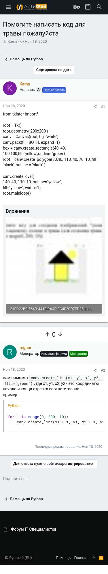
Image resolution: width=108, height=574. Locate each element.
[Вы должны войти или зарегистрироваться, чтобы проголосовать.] (47, 334)
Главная (81, 558)
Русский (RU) (18, 558)
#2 (103, 370)
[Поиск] (99, 7)
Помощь (63, 558)
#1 (103, 107)
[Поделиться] (95, 106)
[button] (9, 7)
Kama (12, 41)
